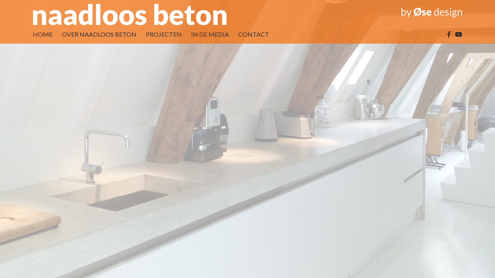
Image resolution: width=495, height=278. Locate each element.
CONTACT (253, 34)
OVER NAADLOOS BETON (99, 34)
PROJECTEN (164, 34)
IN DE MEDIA (210, 34)
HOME (43, 34)
